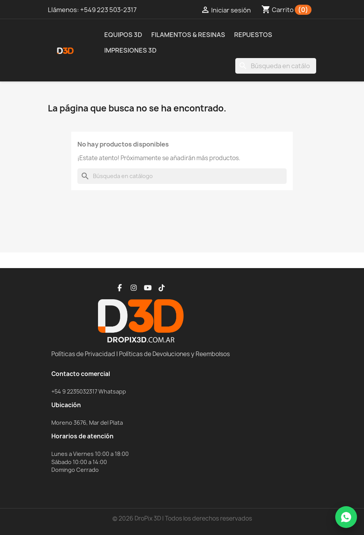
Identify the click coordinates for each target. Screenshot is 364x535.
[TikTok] (162, 288)
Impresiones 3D (130, 50)
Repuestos (253, 34)
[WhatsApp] (346, 517)
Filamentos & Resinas (188, 34)
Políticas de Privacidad (83, 354)
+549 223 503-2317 (108, 9)
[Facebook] (120, 288)
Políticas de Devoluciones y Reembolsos (174, 354)
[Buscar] (275, 66)
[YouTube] (148, 288)
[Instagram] (134, 288)
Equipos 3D (123, 34)
